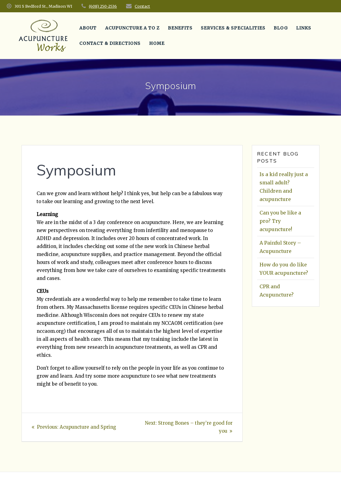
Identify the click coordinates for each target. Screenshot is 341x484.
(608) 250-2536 (103, 6)
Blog (281, 28)
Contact (142, 6)
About (88, 28)
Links (303, 28)
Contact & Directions (110, 43)
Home (157, 43)
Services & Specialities (233, 28)
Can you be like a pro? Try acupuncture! (280, 221)
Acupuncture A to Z (132, 28)
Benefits (180, 28)
